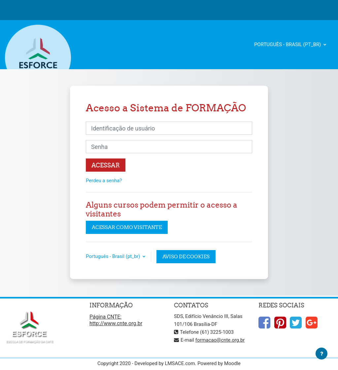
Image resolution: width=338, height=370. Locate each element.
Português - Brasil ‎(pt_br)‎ (288, 44)
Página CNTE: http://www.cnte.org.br (115, 320)
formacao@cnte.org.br (220, 340)
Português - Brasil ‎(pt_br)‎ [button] (113, 256)
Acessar (105, 165)
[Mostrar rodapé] (321, 353)
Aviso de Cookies (186, 256)
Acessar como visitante (127, 227)
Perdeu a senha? (104, 181)
